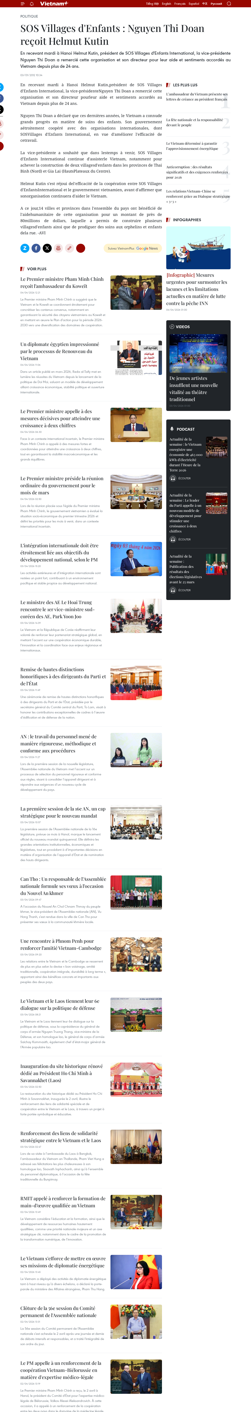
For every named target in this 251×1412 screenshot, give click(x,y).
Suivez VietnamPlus (121, 248)
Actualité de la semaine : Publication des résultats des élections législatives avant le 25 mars (185, 569)
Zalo (24, 248)
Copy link (69, 248)
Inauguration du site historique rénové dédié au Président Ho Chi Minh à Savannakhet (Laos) (61, 1073)
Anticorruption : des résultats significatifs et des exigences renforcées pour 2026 (197, 172)
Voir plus (37, 268)
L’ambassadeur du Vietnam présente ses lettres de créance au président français (197, 96)
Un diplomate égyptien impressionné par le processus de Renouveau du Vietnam (59, 351)
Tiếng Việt (152, 4)
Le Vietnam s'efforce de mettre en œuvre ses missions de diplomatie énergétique (63, 1262)
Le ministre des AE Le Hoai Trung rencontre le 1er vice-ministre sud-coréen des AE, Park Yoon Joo (57, 609)
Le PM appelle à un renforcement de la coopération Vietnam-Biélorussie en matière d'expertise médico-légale (60, 1370)
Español (194, 4)
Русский (216, 3)
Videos (183, 326)
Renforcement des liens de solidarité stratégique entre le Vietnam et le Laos (60, 1136)
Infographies (187, 219)
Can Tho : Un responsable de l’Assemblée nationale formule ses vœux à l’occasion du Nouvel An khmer (63, 886)
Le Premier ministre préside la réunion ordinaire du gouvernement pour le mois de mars (61, 485)
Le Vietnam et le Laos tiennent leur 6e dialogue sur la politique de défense (59, 1004)
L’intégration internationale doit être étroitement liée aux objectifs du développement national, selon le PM (59, 552)
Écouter (184, 478)
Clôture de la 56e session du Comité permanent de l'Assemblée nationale (58, 1311)
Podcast (186, 429)
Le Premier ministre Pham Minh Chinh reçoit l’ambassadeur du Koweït (62, 282)
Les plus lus (185, 84)
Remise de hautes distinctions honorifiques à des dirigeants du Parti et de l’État (63, 676)
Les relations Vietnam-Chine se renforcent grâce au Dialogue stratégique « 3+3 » (198, 196)
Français (180, 4)
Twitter (47, 248)
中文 (204, 3)
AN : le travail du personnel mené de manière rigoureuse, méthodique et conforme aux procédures (58, 743)
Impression (58, 248)
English (166, 4)
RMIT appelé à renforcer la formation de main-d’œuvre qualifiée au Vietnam (63, 1202)
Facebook (36, 248)
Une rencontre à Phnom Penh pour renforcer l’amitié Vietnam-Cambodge (60, 944)
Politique (29, 16)
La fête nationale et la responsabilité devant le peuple (194, 122)
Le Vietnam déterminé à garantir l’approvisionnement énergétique (192, 146)
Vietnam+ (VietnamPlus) (54, 3)
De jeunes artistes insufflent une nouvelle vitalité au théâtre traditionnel (193, 388)
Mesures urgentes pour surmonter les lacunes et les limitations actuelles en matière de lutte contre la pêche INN (196, 289)
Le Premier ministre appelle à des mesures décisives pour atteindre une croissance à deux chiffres (60, 418)
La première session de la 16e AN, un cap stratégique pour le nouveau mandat (63, 812)
